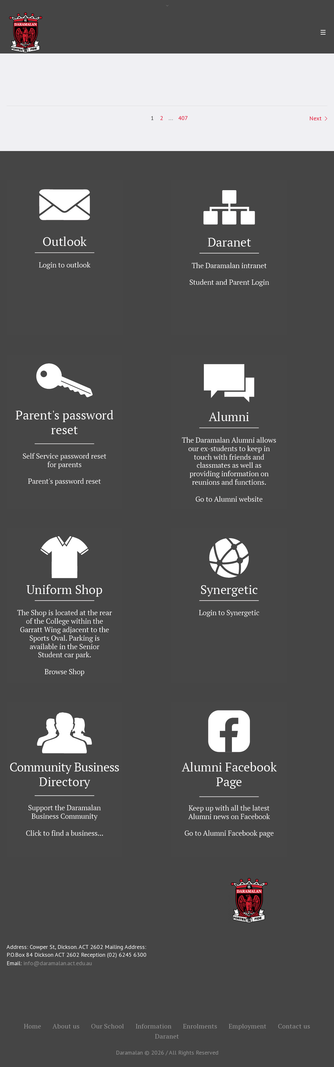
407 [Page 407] (183, 118)
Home (32, 1026)
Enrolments (200, 1026)
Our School (107, 1026)
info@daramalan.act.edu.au (57, 963)
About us (66, 1026)
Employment (247, 1026)
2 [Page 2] (161, 118)
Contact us (294, 1026)
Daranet (167, 1036)
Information (153, 1026)
